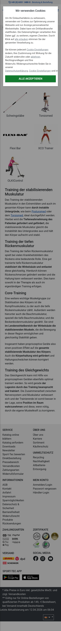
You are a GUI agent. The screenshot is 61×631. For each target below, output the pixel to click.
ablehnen (35, 56)
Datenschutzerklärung (16, 70)
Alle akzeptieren (30, 78)
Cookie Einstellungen (37, 49)
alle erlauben (21, 39)
